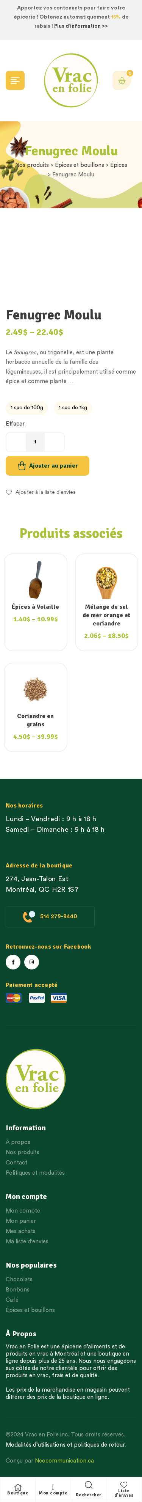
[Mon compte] (53, 1487)
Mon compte (53, 1493)
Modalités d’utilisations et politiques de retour (65, 1445)
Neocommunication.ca (64, 1461)
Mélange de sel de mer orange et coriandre (106, 615)
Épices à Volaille (35, 607)
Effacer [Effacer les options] (15, 424)
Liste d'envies (124, 1493)
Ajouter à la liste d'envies (46, 492)
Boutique (17, 1493)
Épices (118, 165)
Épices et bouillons (79, 165)
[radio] (27, 408)
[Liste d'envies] (124, 1485)
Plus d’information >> (81, 26)
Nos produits (32, 165)
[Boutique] (18, 1487)
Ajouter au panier (53, 466)
